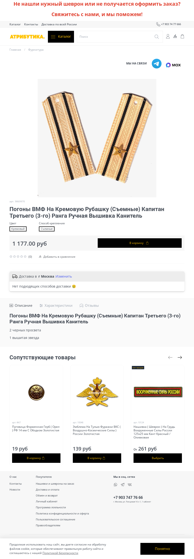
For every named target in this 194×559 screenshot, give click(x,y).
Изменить (63, 276)
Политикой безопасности (60, 553)
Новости (14, 489)
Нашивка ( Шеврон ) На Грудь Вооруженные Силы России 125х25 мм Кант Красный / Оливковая (154, 432)
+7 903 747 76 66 (128, 497)
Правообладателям (48, 525)
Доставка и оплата (47, 489)
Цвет (12, 223)
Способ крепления (52, 223)
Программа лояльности (51, 507)
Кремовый (18, 228)
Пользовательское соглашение (55, 519)
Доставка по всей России (59, 24)
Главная (15, 50)
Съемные (47, 228)
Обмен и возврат (47, 495)
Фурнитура (36, 50)
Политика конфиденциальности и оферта (62, 513)
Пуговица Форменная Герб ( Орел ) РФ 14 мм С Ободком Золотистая (36, 428)
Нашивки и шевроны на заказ (55, 483)
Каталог (15, 24)
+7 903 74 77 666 (168, 24)
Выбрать (158, 458)
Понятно (162, 548)
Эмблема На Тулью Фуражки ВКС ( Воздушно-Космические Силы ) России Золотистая (97, 430)
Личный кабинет (46, 501)
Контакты (31, 24)
